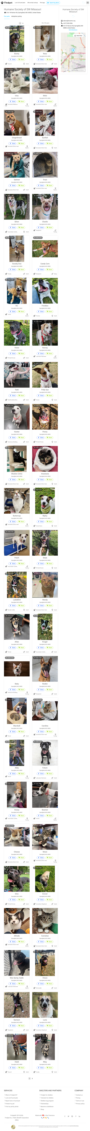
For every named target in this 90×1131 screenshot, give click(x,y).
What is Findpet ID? (11, 1095)
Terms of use (80, 1101)
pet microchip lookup (74, 1125)
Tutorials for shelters (47, 1098)
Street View (79, 35)
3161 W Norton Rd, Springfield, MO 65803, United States (22, 12)
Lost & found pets (20, 2)
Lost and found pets (11, 1098)
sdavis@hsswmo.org (69, 21)
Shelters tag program (47, 1101)
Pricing (78, 1098)
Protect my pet (9, 1103)
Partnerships (44, 1103)
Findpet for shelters (47, 1095)
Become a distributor (47, 1106)
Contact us (79, 1095)
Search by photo (53, 3)
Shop (42, 1109)
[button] (72, 48)
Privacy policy (80, 1103)
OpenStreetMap (74, 70)
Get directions (73, 30)
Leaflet (68, 70)
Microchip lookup (32, 2)
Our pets (7, 16)
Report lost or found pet (12, 1101)
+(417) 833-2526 (67, 23)
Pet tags (42, 2)
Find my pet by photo (11, 1106)
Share (12, 59)
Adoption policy (16, 16)
